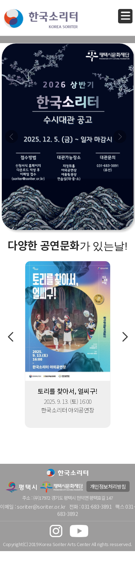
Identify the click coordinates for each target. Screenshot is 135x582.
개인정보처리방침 (108, 486)
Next (119, 136)
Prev (11, 136)
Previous (10, 337)
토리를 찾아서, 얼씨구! (67, 391)
